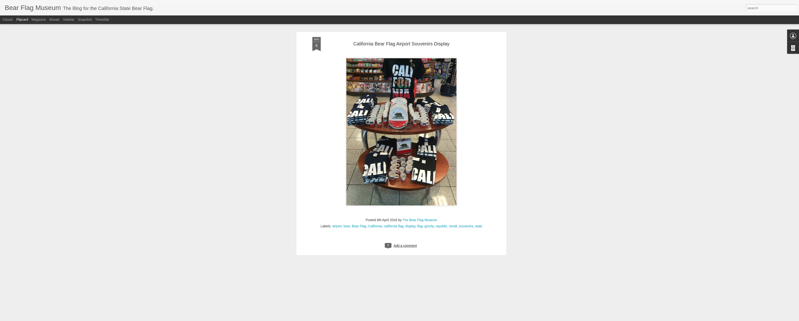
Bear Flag (359, 149)
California (375, 149)
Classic (7, 19)
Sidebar (69, 19)
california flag (394, 149)
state (478, 149)
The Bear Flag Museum (420, 143)
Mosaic (54, 19)
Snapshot (85, 19)
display (410, 149)
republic (441, 149)
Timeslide (102, 19)
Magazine (39, 19)
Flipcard (22, 19)
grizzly (429, 149)
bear (346, 149)
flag (420, 149)
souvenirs (466, 149)
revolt (453, 149)
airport (337, 149)
